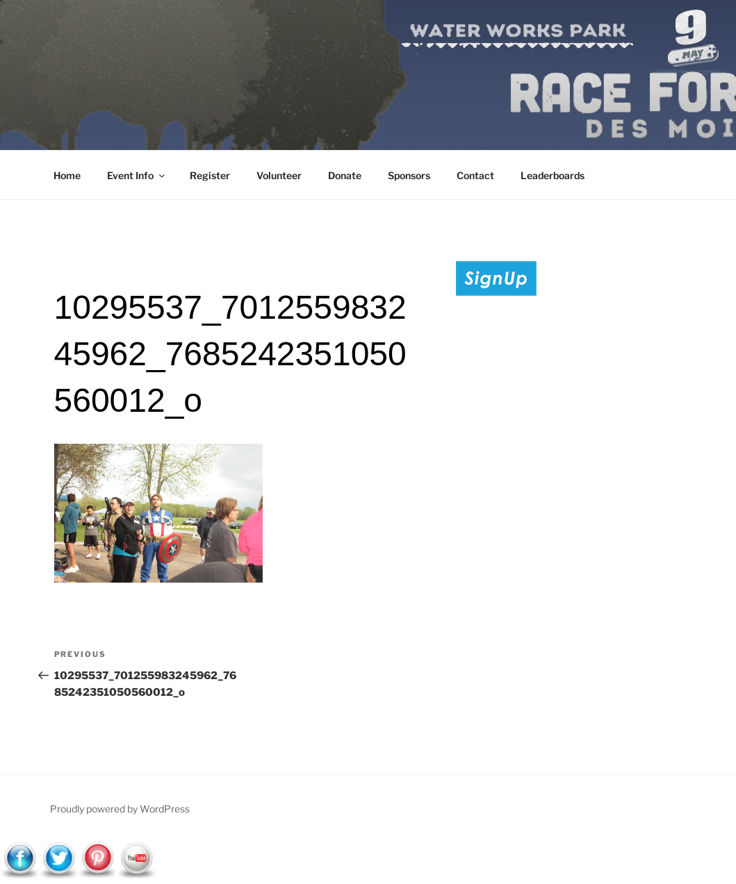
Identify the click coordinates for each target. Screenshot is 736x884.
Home (67, 175)
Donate (344, 175)
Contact (475, 175)
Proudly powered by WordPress (120, 809)
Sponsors (409, 175)
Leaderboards (552, 175)
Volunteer (279, 175)
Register (210, 175)
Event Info (137, 175)
